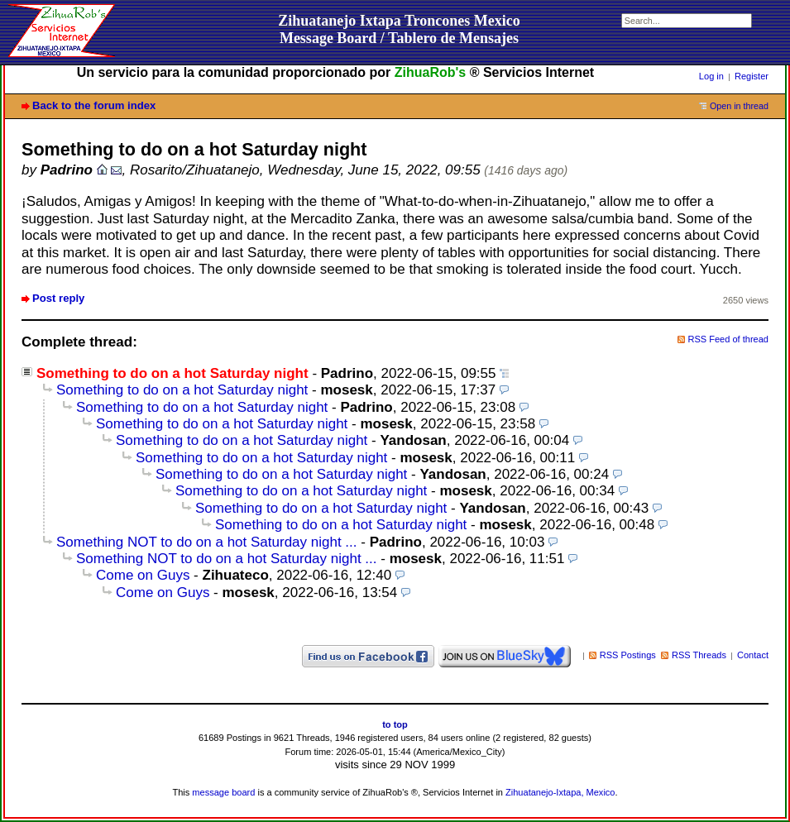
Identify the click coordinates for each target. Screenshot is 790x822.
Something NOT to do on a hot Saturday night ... (206, 542)
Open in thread (739, 106)
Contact (752, 655)
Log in (711, 76)
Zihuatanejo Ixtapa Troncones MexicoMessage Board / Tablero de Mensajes (399, 29)
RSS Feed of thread (728, 339)
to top (395, 724)
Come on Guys (142, 575)
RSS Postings (628, 655)
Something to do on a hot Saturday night (182, 390)
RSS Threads (699, 655)
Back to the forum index (94, 105)
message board (223, 792)
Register (751, 76)
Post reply (58, 298)
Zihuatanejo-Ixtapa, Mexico (560, 792)
